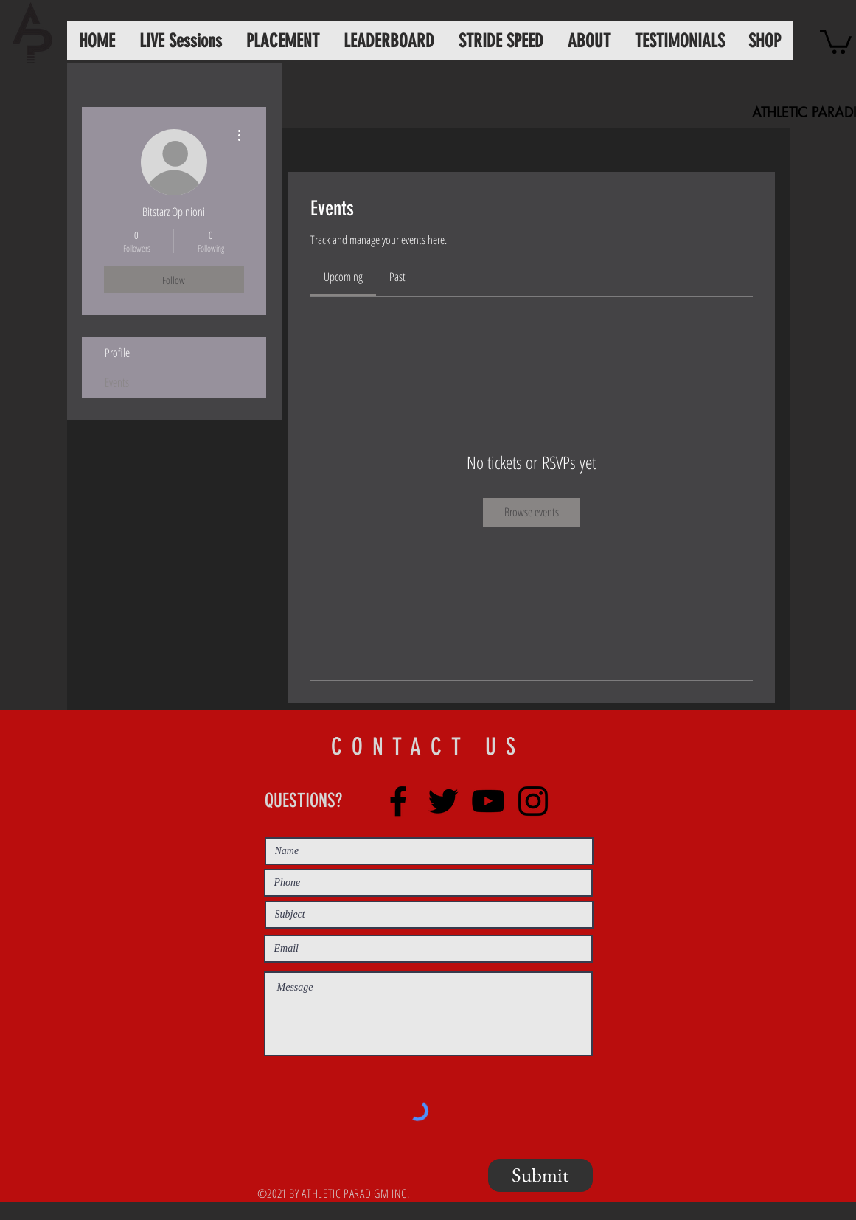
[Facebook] (398, 801)
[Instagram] (533, 801)
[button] (836, 40)
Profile (117, 352)
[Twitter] (443, 801)
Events (117, 382)
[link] (343, 276)
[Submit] (540, 1175)
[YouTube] (488, 801)
